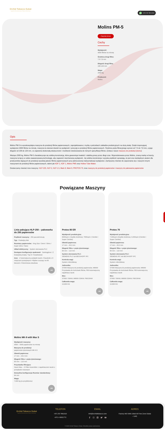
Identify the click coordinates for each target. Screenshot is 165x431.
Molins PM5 (71, 164)
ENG (149, 9)
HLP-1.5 (56, 168)
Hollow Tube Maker (88, 164)
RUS (144, 9)
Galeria (106, 9)
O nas (58, 9)
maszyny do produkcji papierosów (101, 168)
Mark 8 (63, 168)
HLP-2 (49, 168)
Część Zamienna (87, 9)
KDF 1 (63, 164)
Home (50, 9)
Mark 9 (69, 168)
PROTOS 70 (78, 168)
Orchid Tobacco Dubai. (76, 426)
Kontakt (115, 9)
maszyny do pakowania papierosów (130, 168)
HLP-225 (42, 168)
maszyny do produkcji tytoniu (130, 151)
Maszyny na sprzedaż (70, 9)
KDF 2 (57, 164)
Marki (99, 9)
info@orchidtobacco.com (98, 414)
